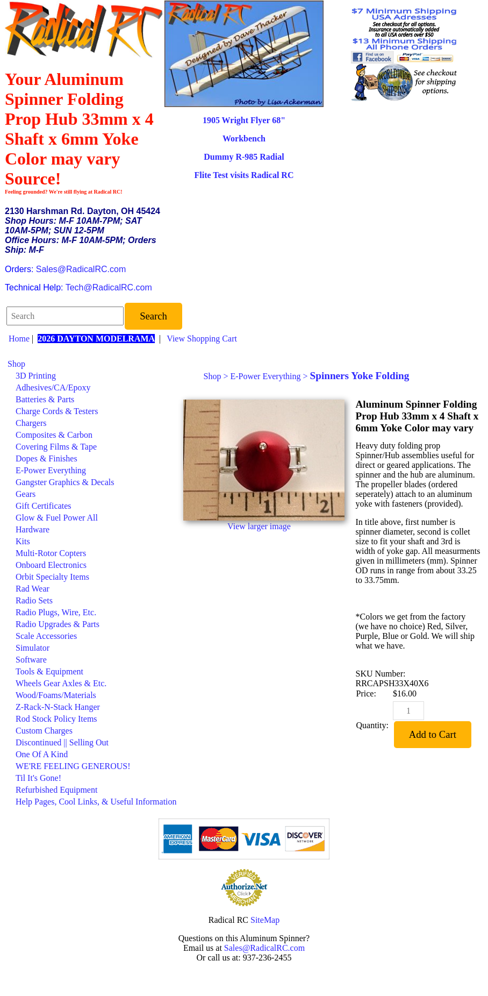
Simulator (32, 647)
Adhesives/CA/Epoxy (53, 387)
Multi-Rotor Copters (51, 553)
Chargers (31, 423)
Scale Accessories (46, 636)
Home (19, 338)
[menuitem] (92, 364)
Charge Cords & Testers (57, 411)
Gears (25, 494)
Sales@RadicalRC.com (81, 269)
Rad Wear (32, 588)
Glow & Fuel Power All (57, 517)
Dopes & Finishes (46, 458)
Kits (23, 541)
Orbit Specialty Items (52, 576)
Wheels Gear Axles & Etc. (61, 683)
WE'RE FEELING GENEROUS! (73, 766)
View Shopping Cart (202, 338)
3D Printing (36, 375)
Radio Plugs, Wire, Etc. (56, 612)
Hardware (32, 529)
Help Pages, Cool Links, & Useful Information (96, 801)
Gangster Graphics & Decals (65, 482)
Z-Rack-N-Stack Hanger (58, 707)
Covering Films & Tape (56, 446)
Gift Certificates (43, 505)
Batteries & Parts (45, 399)
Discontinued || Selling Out (62, 742)
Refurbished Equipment (56, 789)
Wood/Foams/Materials (56, 695)
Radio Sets (34, 600)
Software (31, 659)
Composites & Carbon (54, 434)
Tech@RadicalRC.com (109, 287)
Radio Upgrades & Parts (57, 624)
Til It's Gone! (38, 777)
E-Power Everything (51, 470)
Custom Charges (44, 730)
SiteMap (264, 919)
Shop (16, 363)
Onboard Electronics (51, 565)
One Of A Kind (42, 754)
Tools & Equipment (49, 671)
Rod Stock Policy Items (56, 718)
